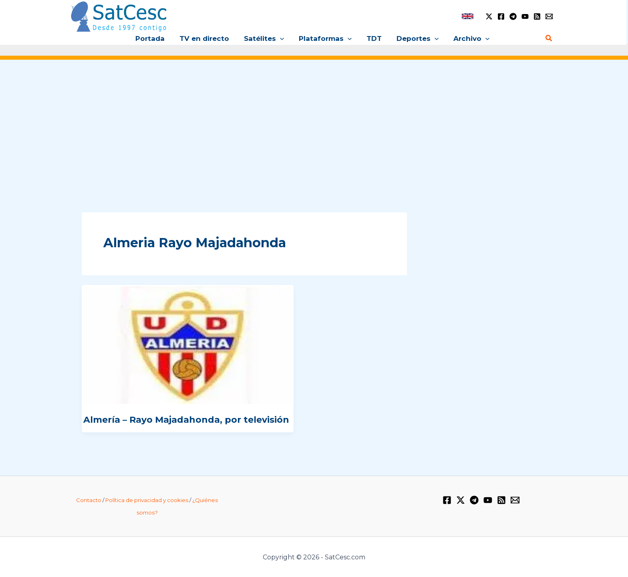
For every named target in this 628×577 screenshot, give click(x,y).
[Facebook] (501, 16)
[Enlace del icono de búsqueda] (549, 38)
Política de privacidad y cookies (146, 500)
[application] (281, 38)
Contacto (88, 500)
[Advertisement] (314, 127)
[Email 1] (549, 16)
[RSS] (537, 16)
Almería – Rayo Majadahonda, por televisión (186, 419)
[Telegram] (513, 16)
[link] (467, 16)
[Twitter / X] (489, 16)
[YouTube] (525, 16)
